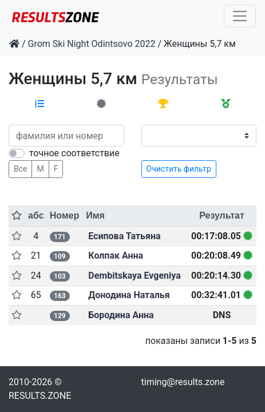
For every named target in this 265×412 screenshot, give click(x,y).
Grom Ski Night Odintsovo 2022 (92, 43)
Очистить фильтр (179, 168)
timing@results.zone (183, 382)
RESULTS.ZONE (40, 395)
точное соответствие (74, 153)
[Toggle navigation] (240, 16)
